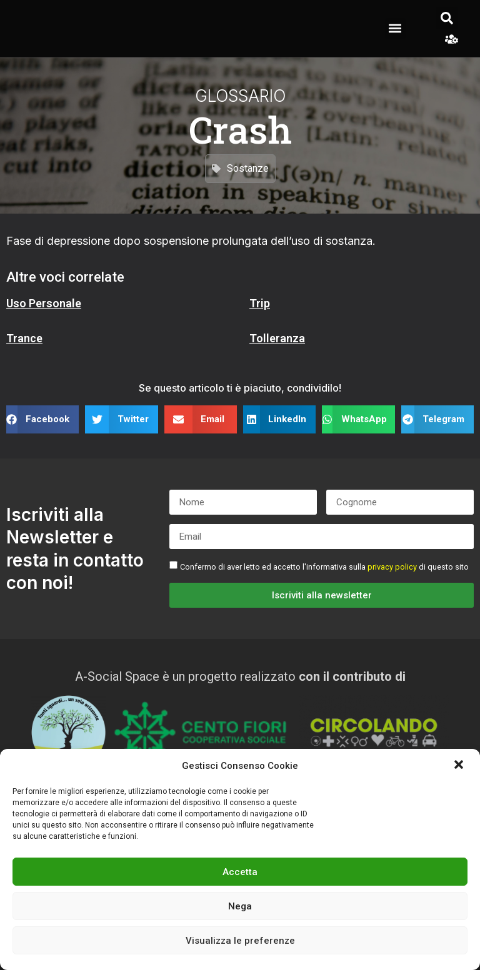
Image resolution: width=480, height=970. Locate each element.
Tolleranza (277, 338)
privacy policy (392, 567)
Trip (259, 303)
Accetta (240, 872)
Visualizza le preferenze (240, 940)
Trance (24, 338)
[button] (460, 765)
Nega (240, 906)
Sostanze (248, 168)
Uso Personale (43, 303)
